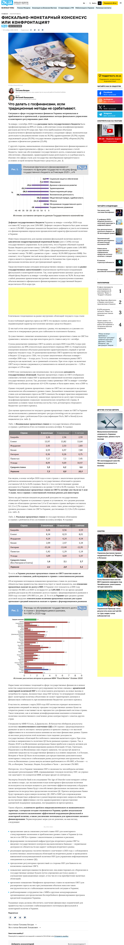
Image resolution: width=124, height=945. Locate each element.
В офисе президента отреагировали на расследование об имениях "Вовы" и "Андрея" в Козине (105, 291)
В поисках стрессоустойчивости (105, 261)
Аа (100, 3)
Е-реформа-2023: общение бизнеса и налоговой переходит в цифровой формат (106, 222)
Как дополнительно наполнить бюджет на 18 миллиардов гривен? (106, 231)
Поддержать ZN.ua (110, 3)
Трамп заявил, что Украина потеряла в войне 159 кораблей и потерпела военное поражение (105, 324)
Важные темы (7, 8)
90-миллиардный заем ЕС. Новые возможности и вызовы (108, 463)
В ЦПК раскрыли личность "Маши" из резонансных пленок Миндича (105, 312)
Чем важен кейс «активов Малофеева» (105, 211)
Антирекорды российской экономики (106, 270)
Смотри (101, 531)
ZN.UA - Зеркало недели (110, 139)
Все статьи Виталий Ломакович (23, 927)
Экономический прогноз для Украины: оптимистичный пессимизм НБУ (105, 241)
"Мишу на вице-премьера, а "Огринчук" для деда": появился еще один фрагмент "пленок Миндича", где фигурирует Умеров (106, 339)
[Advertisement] (48, 301)
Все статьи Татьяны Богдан (21, 924)
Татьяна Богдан (22, 90)
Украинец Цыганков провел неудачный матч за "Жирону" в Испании (110, 555)
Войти (94, 3)
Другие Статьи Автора (108, 410)
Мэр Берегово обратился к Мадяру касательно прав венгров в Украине (106, 302)
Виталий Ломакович (25, 98)
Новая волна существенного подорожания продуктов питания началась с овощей (104, 252)
